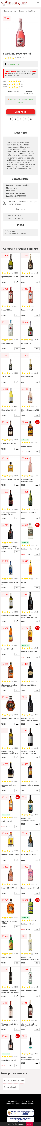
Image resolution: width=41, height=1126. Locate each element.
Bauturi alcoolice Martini (27, 11)
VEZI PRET (20, 111)
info (17, 282)
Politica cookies (27, 1104)
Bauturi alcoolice (10, 11)
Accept (29, 1124)
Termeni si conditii (15, 1101)
